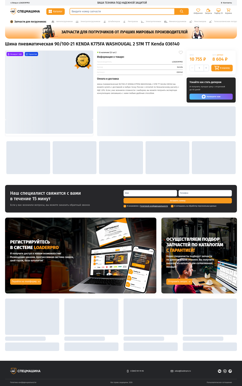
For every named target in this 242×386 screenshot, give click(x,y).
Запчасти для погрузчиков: (30, 21)
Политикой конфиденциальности (154, 206)
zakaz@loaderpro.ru (181, 371)
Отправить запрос (179, 281)
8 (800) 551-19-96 (135, 371)
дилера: (220, 55)
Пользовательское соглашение (219, 382)
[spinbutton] (199, 68)
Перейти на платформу (26, 281)
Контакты (226, 2)
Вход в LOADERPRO (20, 2)
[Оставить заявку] (178, 200)
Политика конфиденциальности (23, 382)
